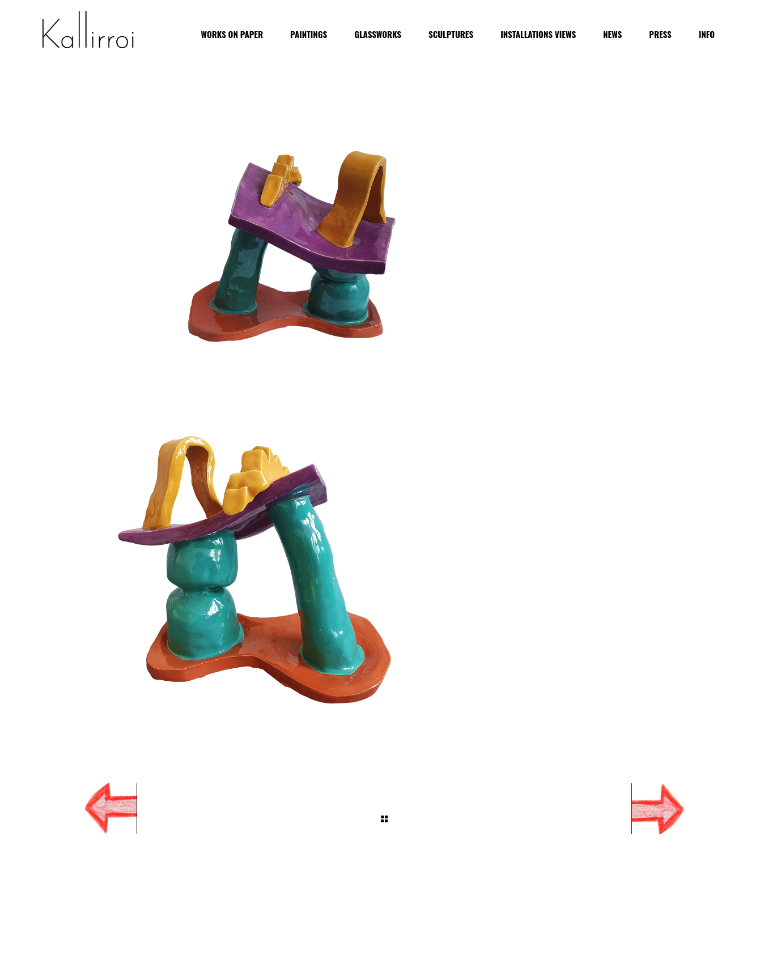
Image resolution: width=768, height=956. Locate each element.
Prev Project (98, 808)
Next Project (670, 808)
